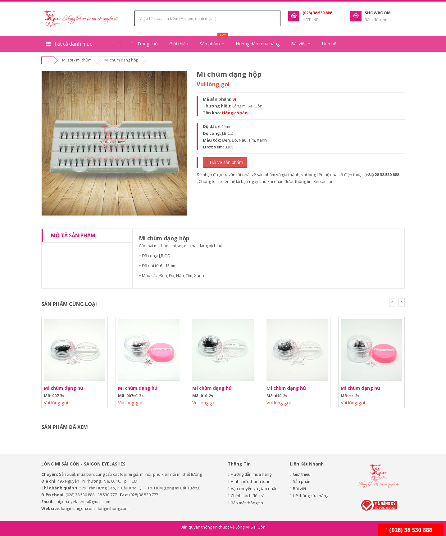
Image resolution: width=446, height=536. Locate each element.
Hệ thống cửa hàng (310, 495)
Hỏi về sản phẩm (225, 162)
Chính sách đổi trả (247, 495)
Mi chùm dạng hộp (121, 60)
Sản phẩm (302, 481)
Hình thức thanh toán (251, 481)
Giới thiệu (178, 44)
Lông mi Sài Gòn (247, 106)
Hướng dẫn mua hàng (258, 44)
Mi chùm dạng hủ (63, 388)
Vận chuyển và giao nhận (254, 488)
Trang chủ (144, 44)
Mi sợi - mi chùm (77, 60)
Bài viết (299, 488)
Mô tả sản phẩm (73, 235)
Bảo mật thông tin (247, 503)
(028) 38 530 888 (408, 530)
